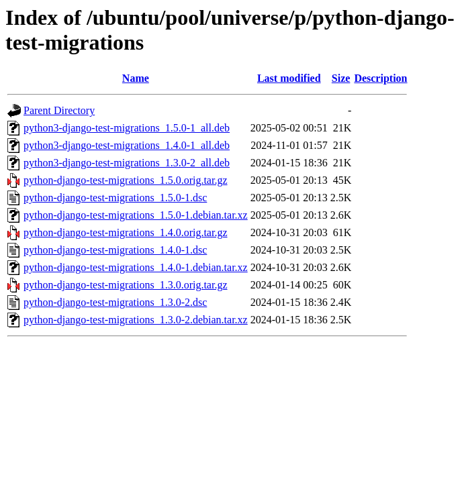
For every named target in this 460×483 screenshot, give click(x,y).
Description (380, 78)
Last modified (289, 78)
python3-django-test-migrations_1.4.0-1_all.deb (127, 145)
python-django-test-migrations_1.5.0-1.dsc (115, 197)
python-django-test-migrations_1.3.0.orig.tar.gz (126, 284)
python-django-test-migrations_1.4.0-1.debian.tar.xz (136, 267)
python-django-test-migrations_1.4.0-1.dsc (115, 250)
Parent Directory (59, 110)
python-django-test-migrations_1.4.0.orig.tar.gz (126, 232)
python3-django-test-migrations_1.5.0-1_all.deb (127, 127)
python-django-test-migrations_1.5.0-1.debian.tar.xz (136, 215)
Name (135, 78)
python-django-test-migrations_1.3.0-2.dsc (115, 302)
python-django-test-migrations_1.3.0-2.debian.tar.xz (136, 319)
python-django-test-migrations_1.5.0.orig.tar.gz (126, 180)
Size (341, 78)
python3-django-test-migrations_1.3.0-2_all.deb (127, 162)
